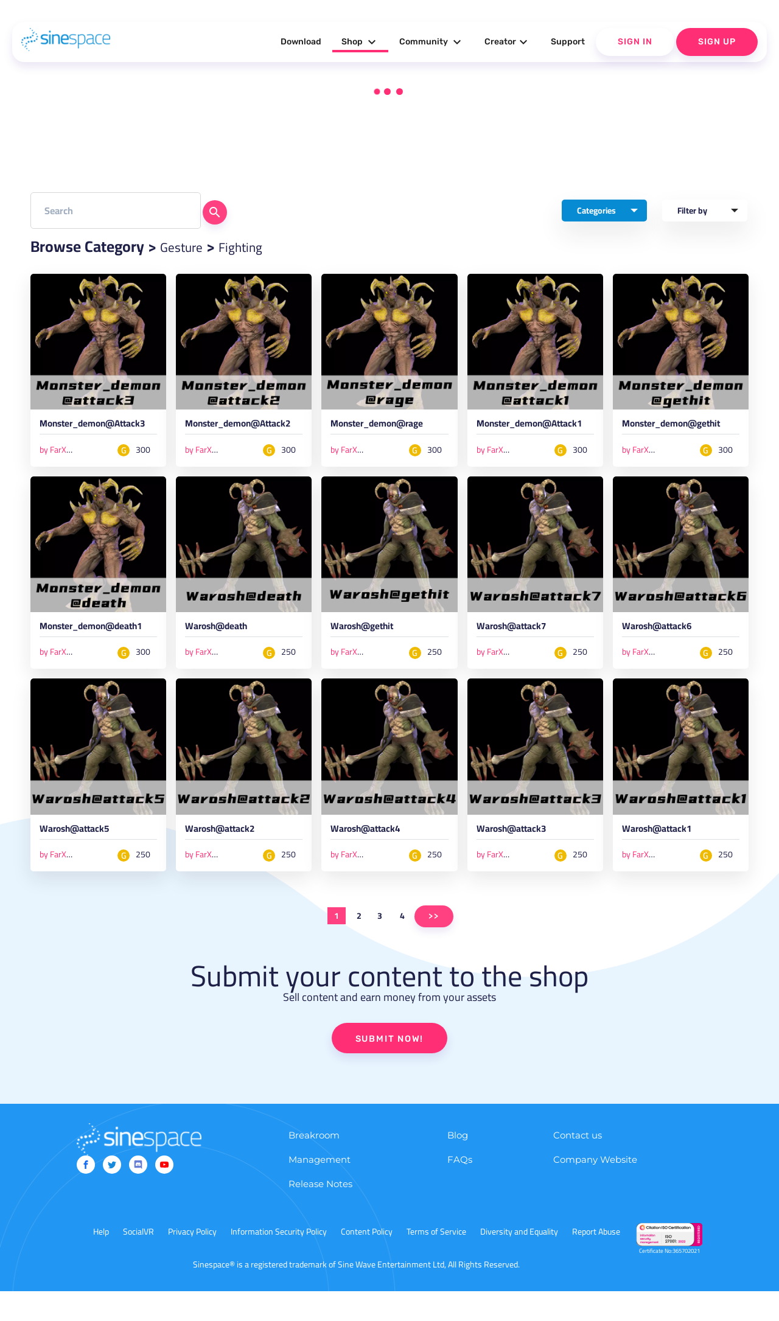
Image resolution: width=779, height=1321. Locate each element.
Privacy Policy (192, 1261)
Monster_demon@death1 (98, 647)
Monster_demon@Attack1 (534, 431)
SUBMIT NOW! (389, 1067)
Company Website (595, 1189)
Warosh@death (224, 642)
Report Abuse (596, 1261)
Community (431, 42)
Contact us (577, 1165)
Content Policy (367, 1261)
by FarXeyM (61, 462)
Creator (507, 42)
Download (301, 42)
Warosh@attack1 (665, 858)
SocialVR (138, 1261)
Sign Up (717, 42)
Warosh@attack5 (83, 858)
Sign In (635, 42)
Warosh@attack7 (520, 642)
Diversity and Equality (519, 1261)
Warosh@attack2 (228, 858)
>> (433, 944)
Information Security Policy (279, 1261)
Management (319, 1189)
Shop (360, 42)
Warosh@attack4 (373, 858)
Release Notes (320, 1213)
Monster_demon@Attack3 (97, 431)
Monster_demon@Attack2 (242, 431)
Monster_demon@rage (388, 426)
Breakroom (314, 1165)
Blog (457, 1165)
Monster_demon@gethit (680, 431)
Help (101, 1261)
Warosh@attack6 (665, 642)
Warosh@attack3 (520, 858)
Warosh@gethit (370, 642)
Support (568, 42)
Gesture (186, 246)
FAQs (459, 1189)
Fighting (254, 246)
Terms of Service (436, 1261)
